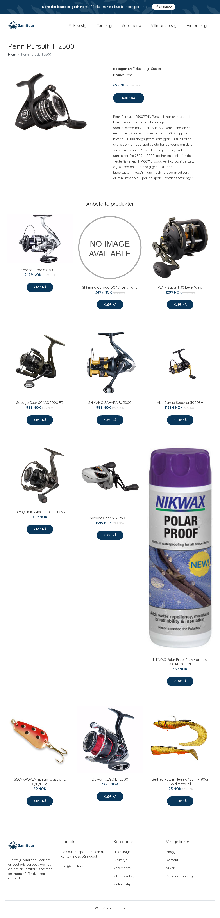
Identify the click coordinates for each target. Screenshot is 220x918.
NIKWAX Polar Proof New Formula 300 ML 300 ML (180, 664)
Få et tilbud (164, 6)
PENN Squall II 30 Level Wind (180, 289)
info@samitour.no (74, 868)
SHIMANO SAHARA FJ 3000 (109, 405)
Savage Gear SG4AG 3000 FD (39, 405)
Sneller (156, 71)
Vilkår (170, 870)
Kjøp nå (128, 100)
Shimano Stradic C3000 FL (39, 272)
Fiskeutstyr (78, 26)
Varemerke (132, 26)
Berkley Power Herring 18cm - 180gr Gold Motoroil (180, 783)
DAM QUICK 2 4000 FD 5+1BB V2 (39, 514)
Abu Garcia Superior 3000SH (180, 405)
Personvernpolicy (179, 878)
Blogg (170, 854)
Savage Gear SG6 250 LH (110, 520)
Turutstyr (105, 26)
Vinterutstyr (197, 26)
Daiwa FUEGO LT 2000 (110, 781)
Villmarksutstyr (164, 26)
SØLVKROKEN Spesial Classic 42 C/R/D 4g (40, 783)
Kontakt (172, 862)
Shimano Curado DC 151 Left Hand (110, 289)
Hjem (12, 57)
